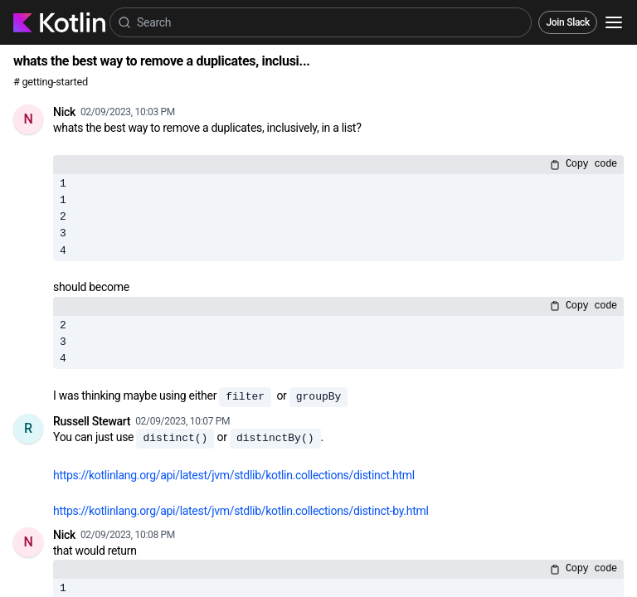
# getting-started (50, 81)
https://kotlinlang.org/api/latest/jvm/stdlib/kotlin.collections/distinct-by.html (241, 510)
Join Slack (568, 22)
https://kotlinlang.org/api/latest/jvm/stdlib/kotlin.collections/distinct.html (234, 475)
